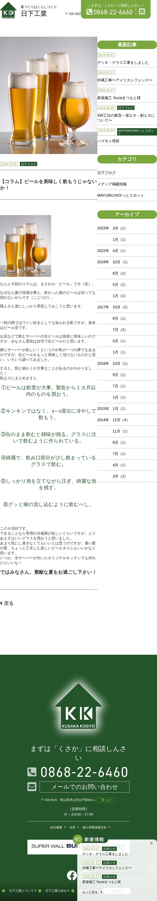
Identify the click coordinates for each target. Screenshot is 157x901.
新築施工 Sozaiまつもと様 (119, 98)
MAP (107, 800)
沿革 (72, 827)
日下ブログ (106, 173)
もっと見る (92, 892)
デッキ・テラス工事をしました (123, 62)
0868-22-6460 (109, 11)
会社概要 (56, 827)
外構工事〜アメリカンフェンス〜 (125, 80)
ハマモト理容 (108, 141)
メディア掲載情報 (112, 184)
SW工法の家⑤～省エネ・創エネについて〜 (126, 117)
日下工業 (39, 11)
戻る (7, 603)
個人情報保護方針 (94, 827)
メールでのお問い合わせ (84, 787)
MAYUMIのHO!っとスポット (120, 195)
